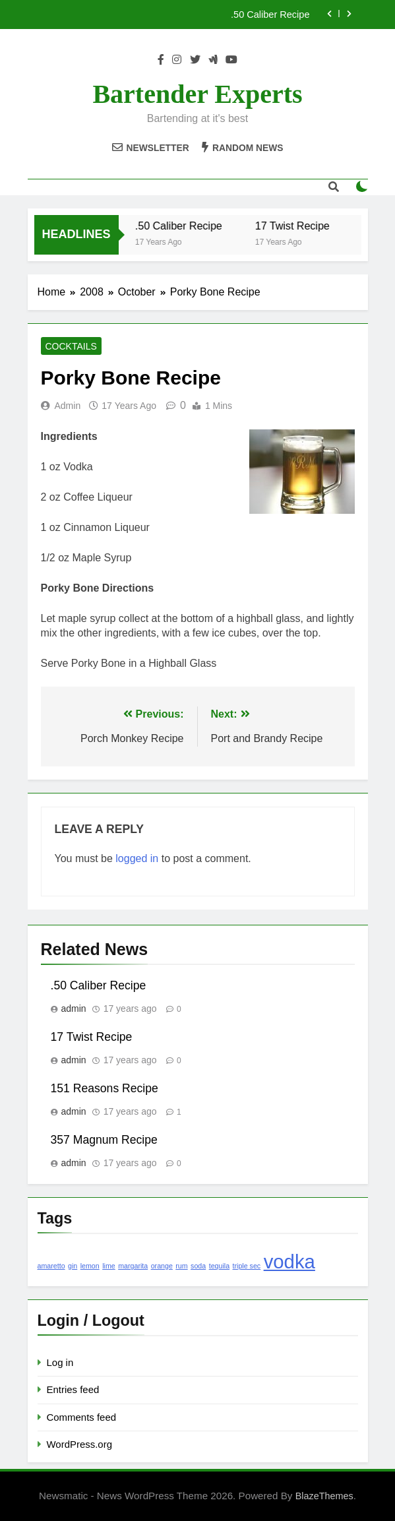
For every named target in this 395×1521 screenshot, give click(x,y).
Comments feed (82, 1417)
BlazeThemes (324, 1496)
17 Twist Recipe (297, 226)
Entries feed (73, 1389)
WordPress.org (79, 1444)
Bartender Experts (197, 94)
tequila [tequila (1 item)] (219, 1266)
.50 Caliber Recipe (270, 14)
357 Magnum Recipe (104, 1139)
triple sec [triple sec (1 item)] (247, 1266)
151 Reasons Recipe (104, 1088)
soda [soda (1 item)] (198, 1266)
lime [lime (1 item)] (108, 1266)
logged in (136, 858)
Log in (60, 1362)
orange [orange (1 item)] (162, 1266)
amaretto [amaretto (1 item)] (51, 1266)
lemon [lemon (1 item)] (90, 1266)
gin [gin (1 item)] (72, 1266)
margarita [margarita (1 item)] (133, 1266)
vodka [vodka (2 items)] (289, 1261)
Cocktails (71, 346)
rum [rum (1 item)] (181, 1266)
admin (68, 405)
